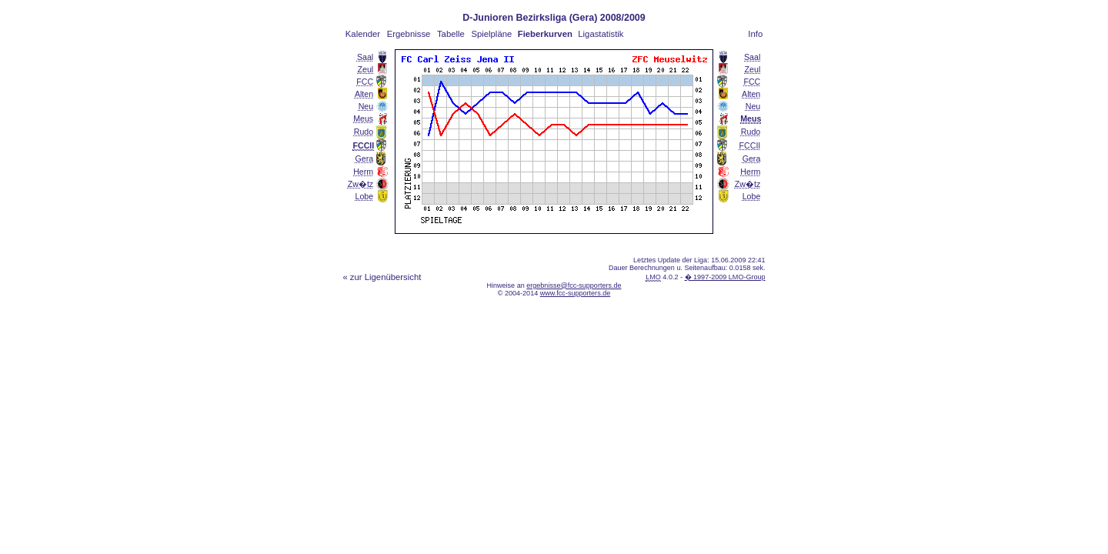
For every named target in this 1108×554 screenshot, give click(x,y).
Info (755, 33)
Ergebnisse (409, 33)
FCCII (750, 145)
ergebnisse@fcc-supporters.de (573, 285)
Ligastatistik (600, 33)
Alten (364, 93)
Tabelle (451, 33)
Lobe (364, 196)
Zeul (365, 69)
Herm (363, 171)
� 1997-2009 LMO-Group (725, 277)
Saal (365, 57)
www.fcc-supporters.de (575, 293)
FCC (364, 81)
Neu (366, 106)
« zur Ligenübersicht (381, 277)
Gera (364, 158)
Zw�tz (360, 184)
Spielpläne (491, 33)
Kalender (362, 33)
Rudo (363, 131)
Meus (363, 118)
